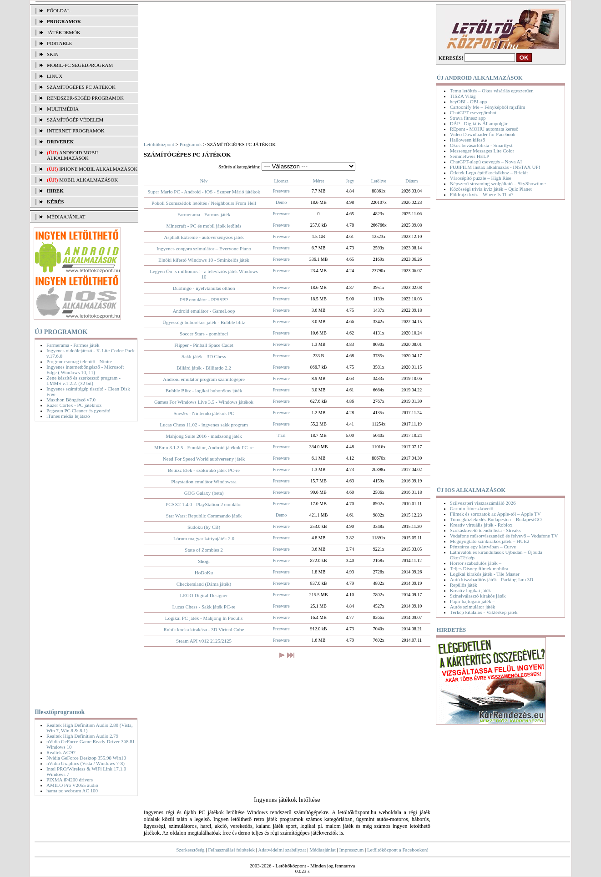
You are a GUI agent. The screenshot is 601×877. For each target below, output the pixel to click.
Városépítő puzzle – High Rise (480, 178)
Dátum (411, 180)
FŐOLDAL (58, 10)
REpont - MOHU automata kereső (484, 129)
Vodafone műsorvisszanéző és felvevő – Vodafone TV (504, 535)
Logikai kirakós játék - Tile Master (485, 574)
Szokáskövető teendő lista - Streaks (485, 530)
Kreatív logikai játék (470, 590)
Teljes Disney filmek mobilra (479, 568)
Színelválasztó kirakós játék (478, 595)
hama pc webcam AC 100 (72, 790)
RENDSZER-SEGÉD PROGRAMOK (85, 98)
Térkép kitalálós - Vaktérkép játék (484, 612)
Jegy (350, 180)
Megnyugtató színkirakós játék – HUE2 (490, 541)
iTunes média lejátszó (68, 416)
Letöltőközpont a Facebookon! (398, 849)
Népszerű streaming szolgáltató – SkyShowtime (498, 183)
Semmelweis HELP (469, 156)
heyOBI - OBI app (468, 101)
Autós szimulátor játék (472, 606)
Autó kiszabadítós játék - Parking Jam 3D (491, 579)
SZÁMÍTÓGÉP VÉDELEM (75, 119)
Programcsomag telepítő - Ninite (79, 361)
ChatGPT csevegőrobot (473, 112)
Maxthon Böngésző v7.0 (71, 399)
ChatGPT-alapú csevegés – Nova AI (486, 161)
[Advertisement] (84, 563)
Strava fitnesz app (468, 118)
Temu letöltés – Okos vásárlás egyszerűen (492, 90)
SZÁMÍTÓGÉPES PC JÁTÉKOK (81, 87)
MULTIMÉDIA (63, 109)
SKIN (53, 54)
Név (204, 180)
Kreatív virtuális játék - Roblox (481, 524)
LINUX (54, 76)
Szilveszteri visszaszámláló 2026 (483, 503)
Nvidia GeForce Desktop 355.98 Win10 (86, 757)
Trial (281, 435)
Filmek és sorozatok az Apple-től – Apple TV (495, 514)
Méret (318, 180)
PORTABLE (59, 43)
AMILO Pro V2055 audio (72, 785)
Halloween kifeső (467, 139)
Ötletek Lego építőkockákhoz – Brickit (489, 172)
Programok (191, 144)
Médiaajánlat (322, 849)
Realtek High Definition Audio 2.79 (82, 736)
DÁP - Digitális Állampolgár (479, 123)
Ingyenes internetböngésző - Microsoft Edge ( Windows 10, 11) (85, 369)
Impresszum (351, 849)
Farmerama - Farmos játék (72, 345)
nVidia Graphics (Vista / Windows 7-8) (85, 763)
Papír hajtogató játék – (472, 601)
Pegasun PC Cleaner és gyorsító (78, 410)
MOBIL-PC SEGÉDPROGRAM (80, 65)
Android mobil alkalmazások (73, 155)
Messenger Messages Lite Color (482, 150)
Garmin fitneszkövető (472, 508)
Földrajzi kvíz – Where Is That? (482, 194)
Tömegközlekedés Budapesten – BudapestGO (496, 519)
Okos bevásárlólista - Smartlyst (481, 145)
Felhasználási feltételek (231, 849)
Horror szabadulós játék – (475, 563)
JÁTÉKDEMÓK (64, 32)
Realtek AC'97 (61, 752)
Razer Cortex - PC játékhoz (73, 405)
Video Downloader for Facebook (482, 134)
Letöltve (378, 180)
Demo (281, 202)
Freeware (281, 190)
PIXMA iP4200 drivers (69, 779)
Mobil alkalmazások (88, 179)
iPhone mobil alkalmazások (98, 169)
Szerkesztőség (190, 849)
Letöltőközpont (159, 144)
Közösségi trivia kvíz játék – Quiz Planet (491, 189)
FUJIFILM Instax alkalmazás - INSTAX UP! (495, 167)
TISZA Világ (463, 96)
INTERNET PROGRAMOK (76, 130)
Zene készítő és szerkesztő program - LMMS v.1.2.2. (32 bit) (83, 380)
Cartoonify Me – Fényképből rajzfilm (487, 107)
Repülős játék (463, 585)
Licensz (281, 180)
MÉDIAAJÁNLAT (66, 216)
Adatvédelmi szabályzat (282, 849)
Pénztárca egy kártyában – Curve (483, 546)
